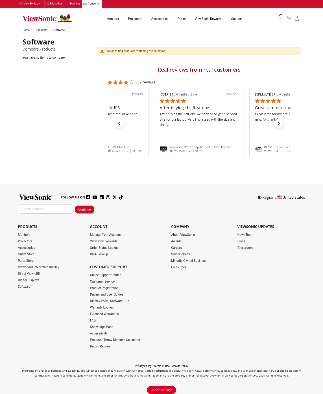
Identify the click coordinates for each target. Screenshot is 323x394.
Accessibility (98, 333)
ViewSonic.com (33, 3)
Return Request (100, 346)
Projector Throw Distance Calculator (115, 340)
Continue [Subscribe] (84, 209)
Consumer (94, 3)
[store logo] (47, 18)
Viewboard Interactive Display (38, 267)
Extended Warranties (104, 314)
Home (26, 30)
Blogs (241, 241)
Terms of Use (162, 366)
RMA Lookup (99, 254)
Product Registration (104, 288)
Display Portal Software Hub (109, 301)
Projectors (135, 19)
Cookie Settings (161, 390)
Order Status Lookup (104, 247)
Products (42, 30)
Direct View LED (29, 273)
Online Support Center (105, 275)
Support (236, 19)
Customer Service (102, 281)
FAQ (93, 320)
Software (24, 286)
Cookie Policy (180, 366)
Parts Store (26, 260)
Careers (176, 247)
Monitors (113, 19)
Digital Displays (28, 280)
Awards (176, 241)
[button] (119, 123)
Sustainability (180, 254)
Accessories (159, 19)
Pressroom (245, 247)
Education (56, 3)
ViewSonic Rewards (208, 19)
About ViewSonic (183, 234)
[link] (199, 149)
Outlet (181, 19)
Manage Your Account (105, 234)
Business (75, 3)
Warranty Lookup (101, 307)
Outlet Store (26, 254)
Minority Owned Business (189, 260)
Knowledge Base (101, 327)
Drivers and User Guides (106, 294)
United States (291, 197)
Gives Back (179, 267)
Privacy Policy (143, 366)
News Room (245, 234)
